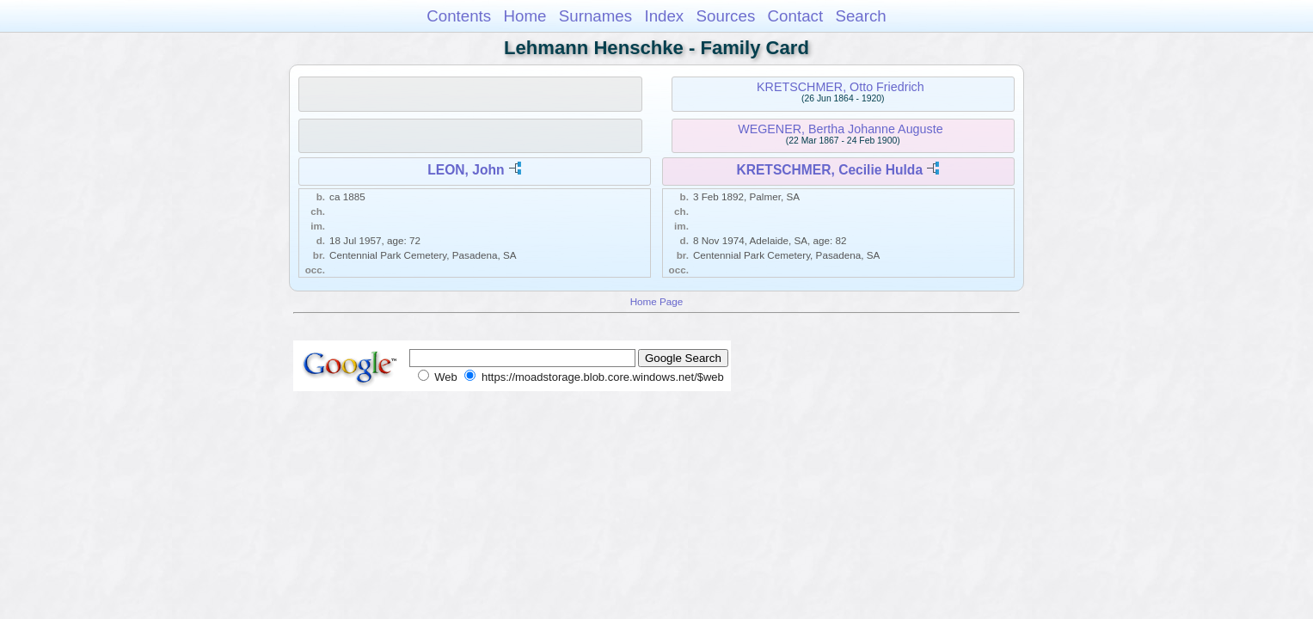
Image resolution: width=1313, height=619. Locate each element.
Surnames (595, 16)
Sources (726, 16)
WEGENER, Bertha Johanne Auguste (840, 129)
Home (524, 16)
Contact (796, 16)
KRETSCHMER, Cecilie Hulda (829, 169)
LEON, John (465, 169)
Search (860, 16)
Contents (458, 16)
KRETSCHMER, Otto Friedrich (840, 87)
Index (664, 16)
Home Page (657, 301)
